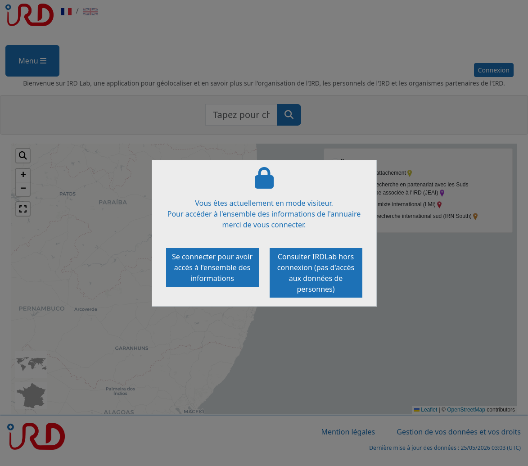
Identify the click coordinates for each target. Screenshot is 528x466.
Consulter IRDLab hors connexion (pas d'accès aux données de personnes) (315, 273)
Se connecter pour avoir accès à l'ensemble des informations (212, 267)
